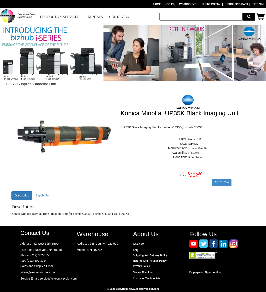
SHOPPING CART (237, 4)
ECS (10, 84)
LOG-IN (169, 4)
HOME (157, 4)
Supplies (24, 84)
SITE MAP (259, 4)
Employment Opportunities (205, 272)
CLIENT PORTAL (211, 4)
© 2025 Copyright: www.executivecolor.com (133, 288)
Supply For (43, 195)
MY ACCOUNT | (188, 4)
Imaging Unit (45, 84)
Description (22, 195)
